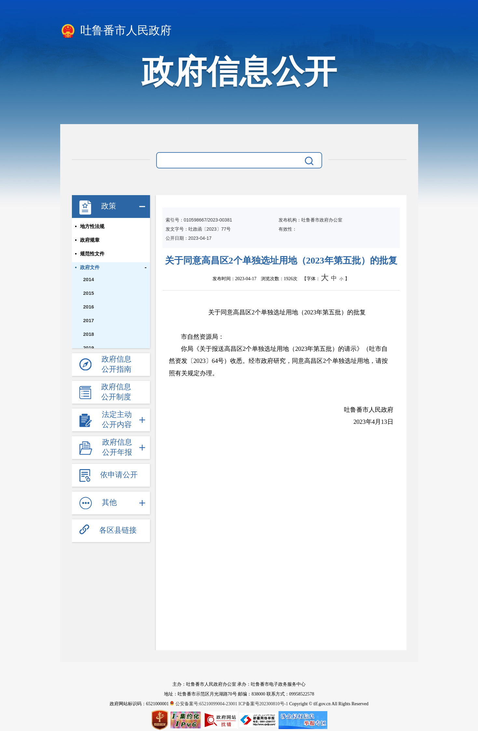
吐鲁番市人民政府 (116, 31)
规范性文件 (92, 253)
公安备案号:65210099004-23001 (204, 703)
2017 (88, 320)
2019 (88, 348)
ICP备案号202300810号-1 (263, 703)
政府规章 (90, 240)
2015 (88, 293)
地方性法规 (92, 226)
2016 (88, 306)
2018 (88, 334)
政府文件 (90, 267)
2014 (88, 279)
